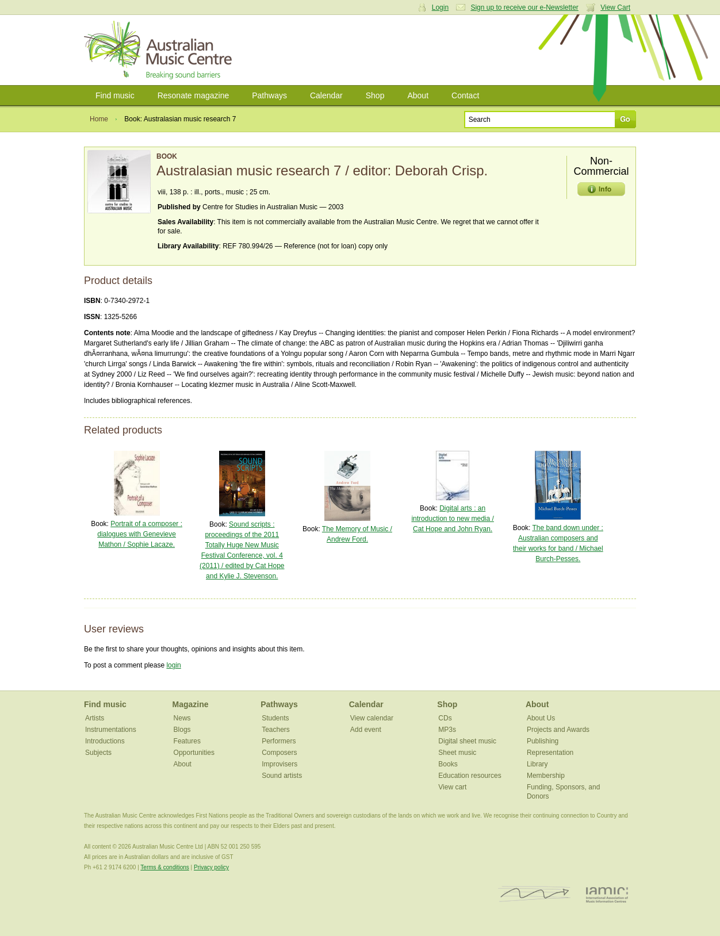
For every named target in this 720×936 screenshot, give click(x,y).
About (417, 95)
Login (440, 7)
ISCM (534, 894)
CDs (444, 718)
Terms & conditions (164, 867)
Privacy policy (211, 867)
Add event (365, 730)
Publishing (542, 741)
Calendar (326, 95)
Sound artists (282, 776)
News (182, 718)
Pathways (269, 95)
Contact (465, 95)
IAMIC (607, 894)
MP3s (447, 730)
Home (99, 119)
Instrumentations (110, 730)
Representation (550, 753)
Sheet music (457, 753)
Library (537, 764)
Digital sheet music (467, 741)
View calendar (371, 718)
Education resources (469, 776)
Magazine (191, 704)
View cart (452, 787)
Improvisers (279, 764)
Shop (375, 95)
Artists (94, 718)
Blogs (182, 730)
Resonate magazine (193, 95)
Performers (279, 741)
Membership (546, 776)
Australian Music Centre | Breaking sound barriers (160, 50)
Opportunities (194, 753)
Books (447, 764)
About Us (541, 718)
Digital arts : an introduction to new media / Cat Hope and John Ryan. (452, 518)
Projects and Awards (558, 730)
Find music (115, 95)
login (173, 665)
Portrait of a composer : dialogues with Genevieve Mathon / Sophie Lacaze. (139, 534)
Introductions (105, 741)
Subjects (98, 753)
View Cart (615, 7)
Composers (279, 753)
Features (187, 741)
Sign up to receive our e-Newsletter (524, 7)
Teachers (276, 730)
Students (275, 718)
